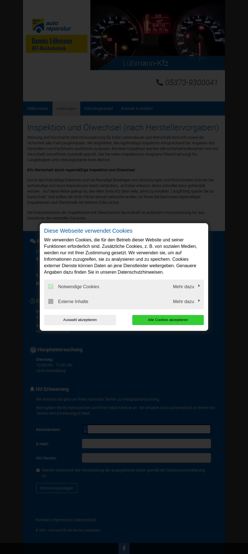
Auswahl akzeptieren (80, 320)
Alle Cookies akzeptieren (168, 320)
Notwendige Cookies (73, 286)
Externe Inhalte (68, 301)
